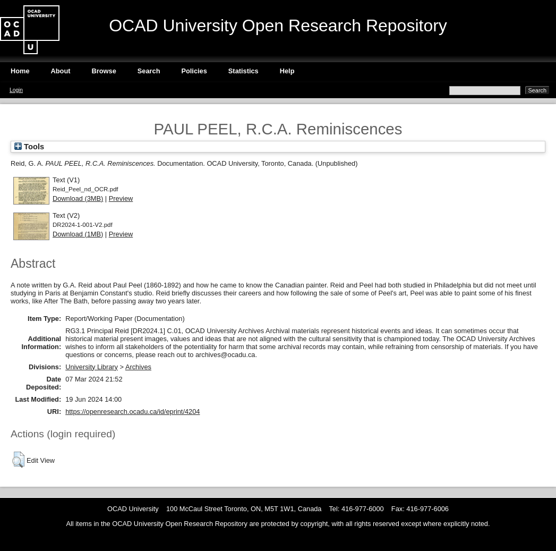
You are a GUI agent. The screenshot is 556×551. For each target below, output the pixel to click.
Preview (121, 198)
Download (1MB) (78, 234)
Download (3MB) (78, 198)
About (61, 71)
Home (20, 71)
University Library (91, 367)
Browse (104, 71)
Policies (194, 71)
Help (287, 71)
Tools (29, 146)
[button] (18, 460)
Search (149, 71)
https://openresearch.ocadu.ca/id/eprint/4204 (132, 412)
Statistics (243, 71)
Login (16, 90)
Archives (138, 367)
